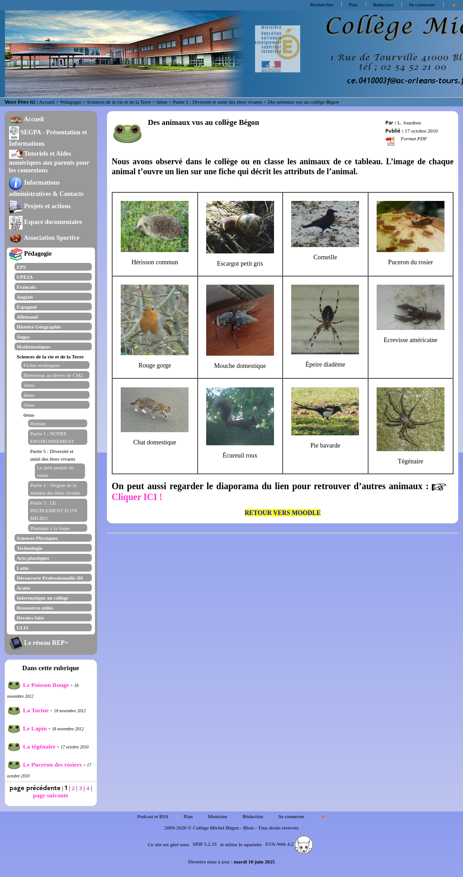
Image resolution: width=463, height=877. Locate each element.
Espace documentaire (45, 221)
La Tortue (28, 710)
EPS (21, 267)
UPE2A (25, 277)
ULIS (22, 627)
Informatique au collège (42, 598)
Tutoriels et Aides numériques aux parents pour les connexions (49, 162)
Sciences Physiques (37, 538)
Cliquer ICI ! (137, 497)
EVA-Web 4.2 (289, 844)
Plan (353, 4)
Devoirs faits (30, 617)
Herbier (38, 423)
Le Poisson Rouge (38, 685)
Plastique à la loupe (50, 528)
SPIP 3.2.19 (205, 844)
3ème (29, 385)
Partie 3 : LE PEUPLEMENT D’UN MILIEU (53, 510)
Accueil (47, 102)
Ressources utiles (35, 607)
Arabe (23, 588)
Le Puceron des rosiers (44, 764)
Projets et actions (40, 206)
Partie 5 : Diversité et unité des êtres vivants (217, 102)
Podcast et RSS (153, 816)
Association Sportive (44, 237)
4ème (29, 395)
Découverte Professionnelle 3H (50, 578)
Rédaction (383, 4)
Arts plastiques (33, 558)
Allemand (27, 316)
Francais (26, 287)
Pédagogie (70, 102)
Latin (22, 568)
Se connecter (422, 4)
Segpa (23, 336)
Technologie (30, 548)
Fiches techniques (42, 365)
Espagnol (27, 307)
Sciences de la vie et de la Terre (119, 102)
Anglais (25, 297)
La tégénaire (31, 746)
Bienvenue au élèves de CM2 (53, 375)
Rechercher (321, 4)
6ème (161, 102)
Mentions (217, 816)
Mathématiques (34, 346)
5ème (29, 405)
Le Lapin (27, 728)
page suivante (50, 795)
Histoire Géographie (39, 326)
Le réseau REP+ (38, 642)
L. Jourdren (409, 122)
